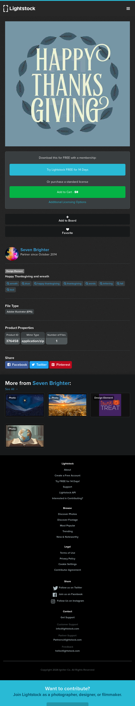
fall (120, 283)
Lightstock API (67, 492)
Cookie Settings (67, 564)
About (67, 470)
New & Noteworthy (67, 537)
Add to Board (67, 219)
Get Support (68, 617)
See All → (11, 389)
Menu (128, 8)
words (91, 283)
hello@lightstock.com (67, 651)
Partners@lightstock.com (67, 640)
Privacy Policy (67, 558)
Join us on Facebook (70, 594)
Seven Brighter (34, 249)
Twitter (39, 364)
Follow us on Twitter (70, 587)
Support (67, 487)
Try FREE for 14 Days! (67, 481)
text (10, 290)
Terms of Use (67, 553)
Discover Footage (67, 520)
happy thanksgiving (47, 283)
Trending (68, 531)
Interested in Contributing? (67, 498)
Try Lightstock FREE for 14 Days (67, 169)
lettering (106, 283)
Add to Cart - (67, 192)
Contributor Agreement (67, 570)
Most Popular (67, 525)
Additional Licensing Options (67, 202)
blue (26, 283)
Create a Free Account (67, 475)
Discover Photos (67, 514)
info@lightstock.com (67, 629)
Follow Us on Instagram (70, 601)
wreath (12, 283)
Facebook (17, 364)
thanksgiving (72, 283)
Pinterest (60, 364)
